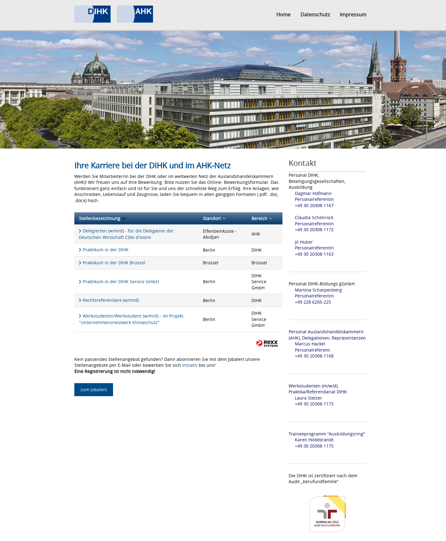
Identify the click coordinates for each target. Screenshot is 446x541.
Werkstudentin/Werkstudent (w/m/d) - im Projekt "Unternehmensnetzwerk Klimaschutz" (131, 319)
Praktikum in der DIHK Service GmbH (121, 281)
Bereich (261, 218)
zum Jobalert (94, 389)
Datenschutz (315, 14)
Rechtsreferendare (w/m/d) (111, 300)
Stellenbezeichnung (102, 218)
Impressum (353, 14)
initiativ (190, 365)
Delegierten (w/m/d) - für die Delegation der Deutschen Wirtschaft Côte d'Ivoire (126, 234)
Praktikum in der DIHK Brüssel (114, 263)
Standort (214, 218)
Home (283, 14)
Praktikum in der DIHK (106, 250)
